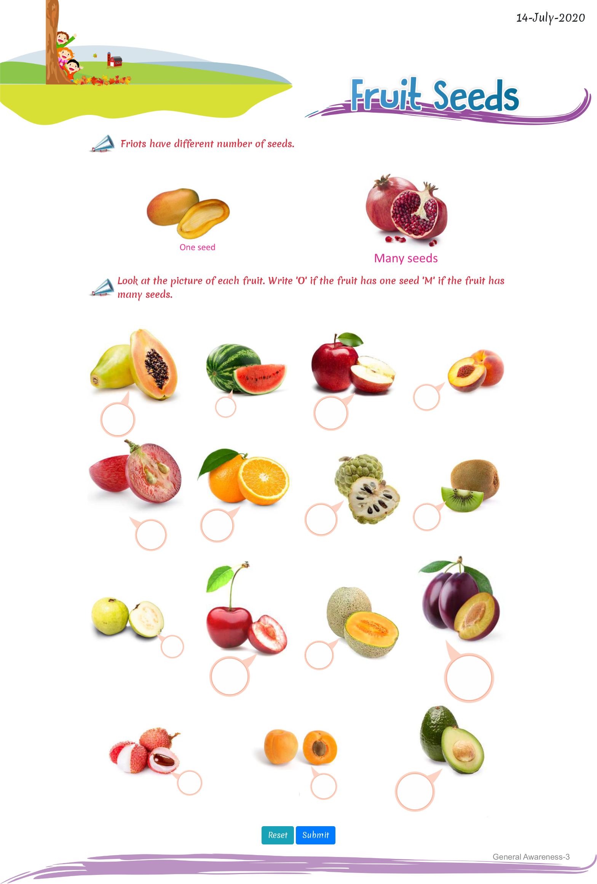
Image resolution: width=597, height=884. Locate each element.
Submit (315, 835)
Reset (277, 835)
